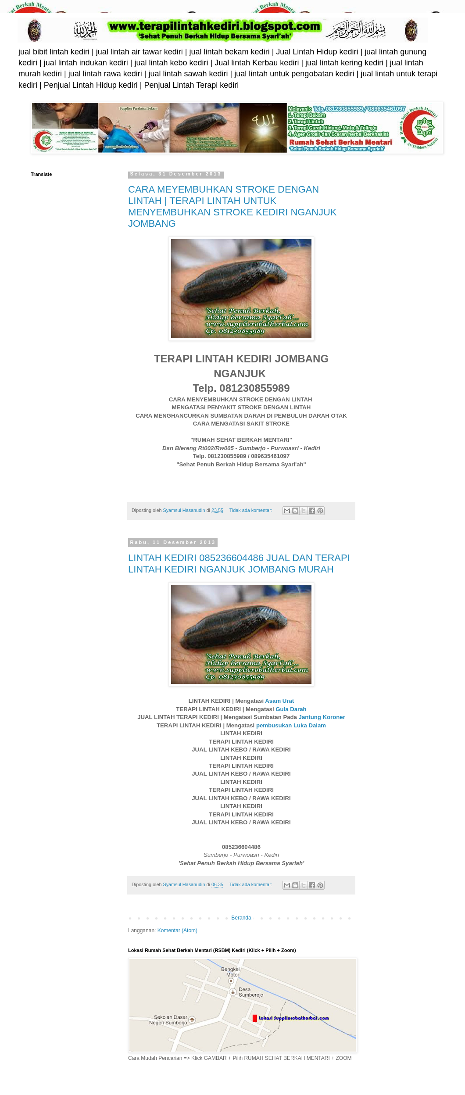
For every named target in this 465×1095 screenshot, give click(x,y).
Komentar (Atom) (177, 930)
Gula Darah (290, 709)
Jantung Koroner (322, 717)
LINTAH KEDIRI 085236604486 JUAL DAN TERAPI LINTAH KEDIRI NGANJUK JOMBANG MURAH (239, 563)
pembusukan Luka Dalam (291, 725)
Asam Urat (279, 701)
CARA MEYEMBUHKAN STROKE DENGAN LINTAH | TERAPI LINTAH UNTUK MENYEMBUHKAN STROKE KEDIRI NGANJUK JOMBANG (232, 206)
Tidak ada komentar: (251, 510)
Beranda (241, 918)
